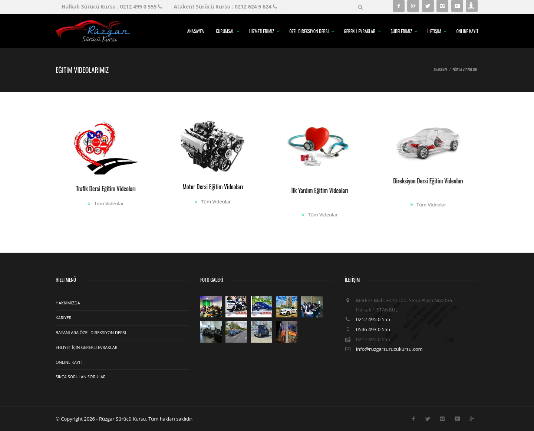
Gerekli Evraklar (359, 31)
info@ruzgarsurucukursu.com (389, 349)
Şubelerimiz (401, 31)
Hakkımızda (68, 303)
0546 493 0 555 (373, 329)
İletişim (434, 31)
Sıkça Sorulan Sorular (81, 376)
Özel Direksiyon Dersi (309, 31)
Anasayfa (195, 31)
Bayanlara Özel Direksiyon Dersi (91, 332)
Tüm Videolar (104, 203)
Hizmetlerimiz (261, 31)
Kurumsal (225, 31)
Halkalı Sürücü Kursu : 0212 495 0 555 (112, 6)
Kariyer (64, 317)
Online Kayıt (467, 31)
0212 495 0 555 (373, 319)
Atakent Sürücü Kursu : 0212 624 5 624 (225, 6)
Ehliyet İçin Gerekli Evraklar (86, 347)
